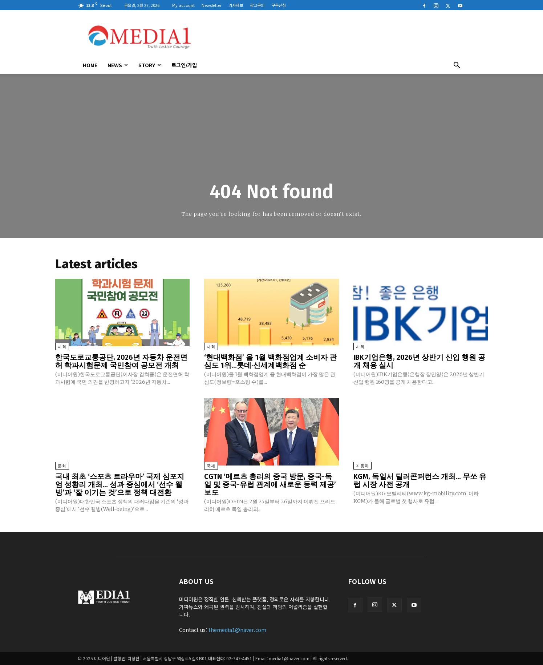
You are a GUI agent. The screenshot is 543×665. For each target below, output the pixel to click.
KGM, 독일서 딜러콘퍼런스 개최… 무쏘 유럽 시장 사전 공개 (419, 480)
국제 (211, 466)
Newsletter (212, 5)
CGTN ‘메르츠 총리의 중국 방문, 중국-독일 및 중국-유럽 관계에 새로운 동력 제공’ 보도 (270, 484)
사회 (62, 346)
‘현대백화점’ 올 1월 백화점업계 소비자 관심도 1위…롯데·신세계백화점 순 (270, 361)
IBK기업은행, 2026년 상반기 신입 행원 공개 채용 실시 (419, 361)
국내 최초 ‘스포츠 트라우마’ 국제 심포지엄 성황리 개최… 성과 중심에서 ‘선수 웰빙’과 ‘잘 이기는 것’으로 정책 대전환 (119, 484)
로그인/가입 (184, 65)
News (118, 65)
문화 (62, 466)
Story (149, 65)
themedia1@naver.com (237, 629)
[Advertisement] (333, 36)
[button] (457, 65)
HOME (90, 65)
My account (183, 5)
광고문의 (257, 5)
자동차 (362, 466)
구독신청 (278, 5)
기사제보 (235, 5)
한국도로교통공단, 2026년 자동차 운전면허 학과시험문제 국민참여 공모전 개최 (121, 361)
